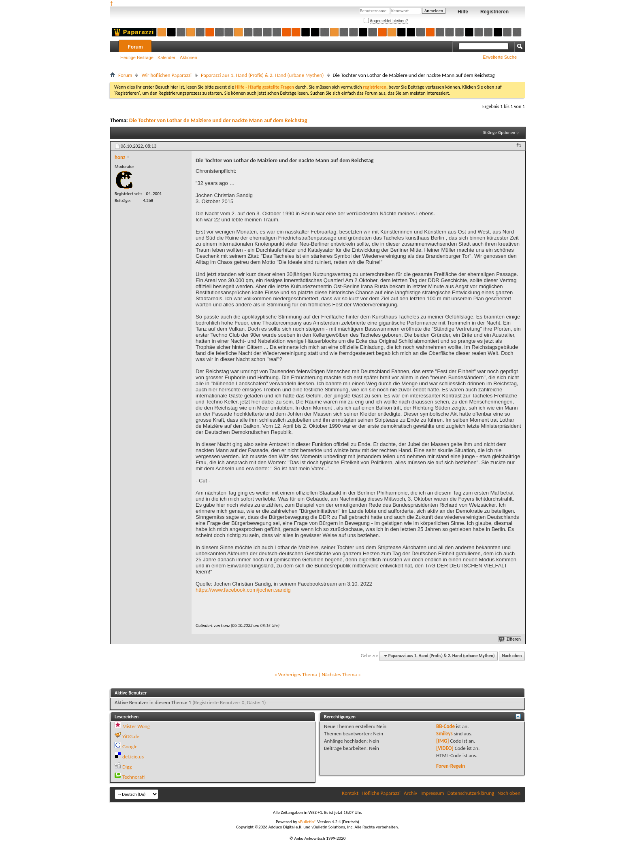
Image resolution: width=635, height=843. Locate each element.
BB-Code (445, 726)
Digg (127, 767)
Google (129, 746)
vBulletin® (307, 821)
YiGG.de (130, 736)
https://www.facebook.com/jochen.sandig (243, 590)
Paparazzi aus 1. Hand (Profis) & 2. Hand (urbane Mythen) (262, 75)
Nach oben (512, 655)
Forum (135, 47)
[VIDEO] (445, 748)
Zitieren (510, 639)
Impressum (432, 793)
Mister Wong (136, 726)
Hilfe (463, 12)
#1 (518, 145)
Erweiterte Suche (500, 57)
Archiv (410, 793)
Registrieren (494, 12)
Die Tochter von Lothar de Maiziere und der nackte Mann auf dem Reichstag (218, 120)
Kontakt (350, 793)
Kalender (166, 57)
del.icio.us (133, 757)
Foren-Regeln (450, 766)
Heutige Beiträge (136, 57)
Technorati (133, 777)
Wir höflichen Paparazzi (166, 75)
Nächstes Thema (339, 674)
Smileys (444, 733)
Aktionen (188, 57)
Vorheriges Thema (297, 674)
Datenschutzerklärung (470, 793)
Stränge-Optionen (499, 132)
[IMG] (442, 741)
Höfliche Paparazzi (381, 793)
